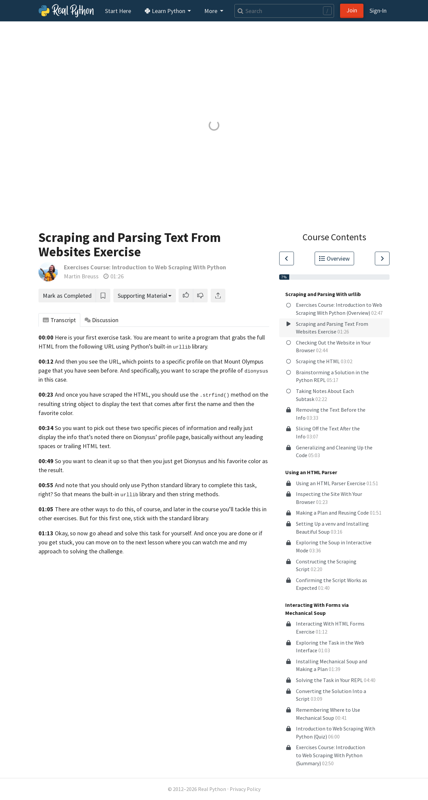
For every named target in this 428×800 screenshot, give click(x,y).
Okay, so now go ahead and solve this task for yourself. (124, 533)
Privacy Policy (245, 789)
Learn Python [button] (165, 11)
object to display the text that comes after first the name (149, 404)
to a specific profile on (183, 361)
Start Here (118, 11)
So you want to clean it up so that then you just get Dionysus (130, 461)
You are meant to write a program (175, 337)
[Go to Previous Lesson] (286, 258)
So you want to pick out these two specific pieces (116, 428)
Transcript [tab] (59, 320)
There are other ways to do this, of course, (108, 509)
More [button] (211, 11)
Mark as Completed (67, 295)
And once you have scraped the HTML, (102, 394)
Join (351, 10)
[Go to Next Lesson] (382, 258)
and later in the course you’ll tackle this (212, 509)
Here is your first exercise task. (93, 337)
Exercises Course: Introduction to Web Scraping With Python (145, 267)
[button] (186, 295)
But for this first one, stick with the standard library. (144, 518)
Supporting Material (142, 295)
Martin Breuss (81, 276)
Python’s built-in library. (169, 346)
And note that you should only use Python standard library (127, 485)
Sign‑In (378, 10)
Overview (334, 258)
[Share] (218, 295)
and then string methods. (188, 494)
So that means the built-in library (104, 494)
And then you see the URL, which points (104, 361)
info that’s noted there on (99, 437)
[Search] (284, 11)
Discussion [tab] (102, 320)
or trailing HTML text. (84, 446)
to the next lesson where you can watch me (173, 542)
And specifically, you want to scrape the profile (178, 370)
